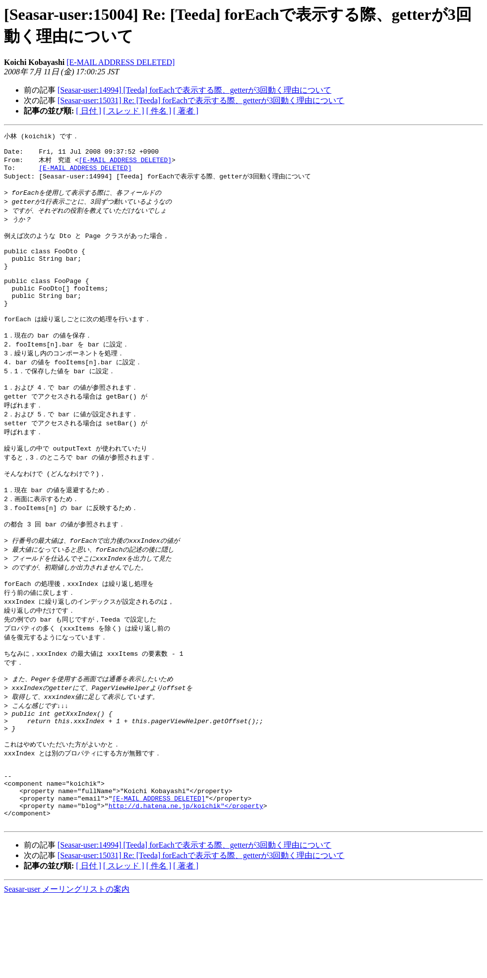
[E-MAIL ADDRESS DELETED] (120, 62)
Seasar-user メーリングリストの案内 (66, 968)
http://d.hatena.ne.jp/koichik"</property (186, 881)
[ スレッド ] (123, 111)
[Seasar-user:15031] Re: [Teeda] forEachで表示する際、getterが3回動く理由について (201, 100)
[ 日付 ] (88, 111)
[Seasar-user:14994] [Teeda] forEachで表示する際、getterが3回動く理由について (194, 90)
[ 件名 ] (159, 111)
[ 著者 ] (185, 111)
